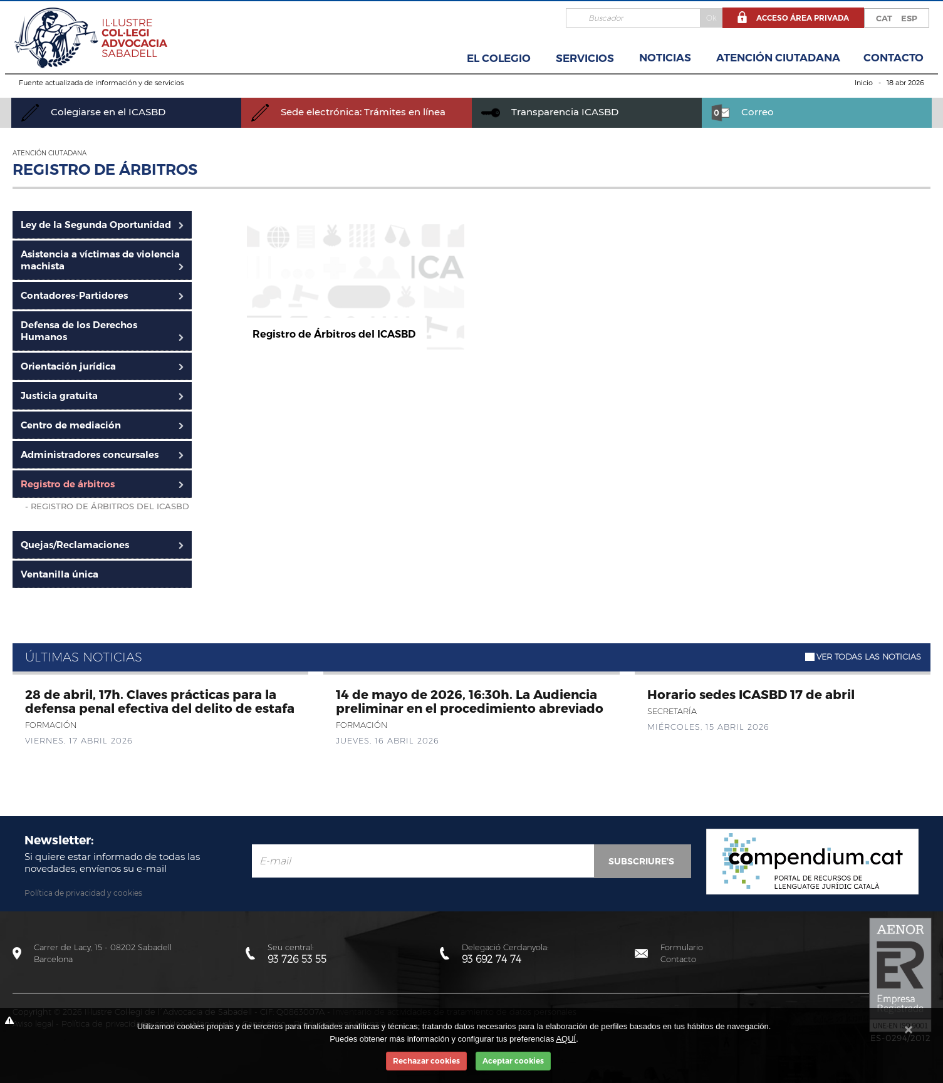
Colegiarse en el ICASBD (93, 112)
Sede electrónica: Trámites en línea (348, 112)
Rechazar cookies (426, 1060)
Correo (742, 112)
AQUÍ (566, 1039)
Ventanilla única (59, 574)
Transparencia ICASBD (549, 112)
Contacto (893, 57)
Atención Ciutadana (778, 57)
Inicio (864, 82)
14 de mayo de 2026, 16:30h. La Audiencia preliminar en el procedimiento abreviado (469, 701)
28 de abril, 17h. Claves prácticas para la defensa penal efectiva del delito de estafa (159, 701)
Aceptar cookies (513, 1060)
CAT (884, 18)
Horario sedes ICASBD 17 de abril (751, 694)
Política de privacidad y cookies (83, 893)
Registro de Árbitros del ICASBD (110, 506)
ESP (909, 18)
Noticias (665, 57)
